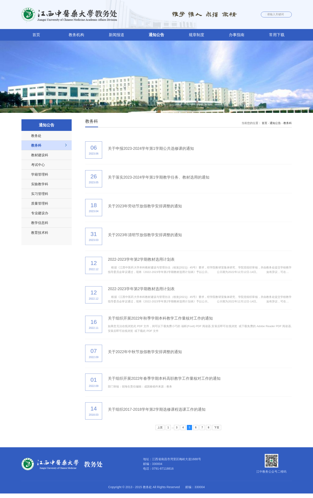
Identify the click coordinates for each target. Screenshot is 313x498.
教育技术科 (39, 232)
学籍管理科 (39, 174)
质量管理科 (39, 203)
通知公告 (275, 123)
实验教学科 (39, 184)
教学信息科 (39, 223)
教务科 (36, 145)
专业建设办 (39, 213)
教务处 (36, 136)
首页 (264, 123)
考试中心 (38, 165)
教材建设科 (39, 155)
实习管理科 (39, 194)
